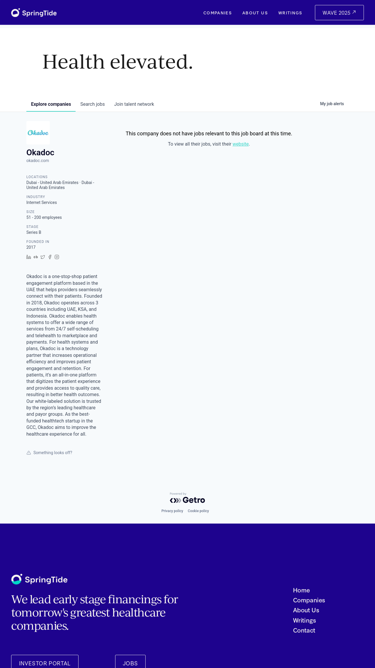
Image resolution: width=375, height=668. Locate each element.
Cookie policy (198, 511)
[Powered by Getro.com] (187, 498)
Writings (290, 12)
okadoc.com (37, 160)
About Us (255, 12)
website (241, 144)
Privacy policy (172, 511)
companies (51, 104)
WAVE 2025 (337, 12)
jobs (92, 104)
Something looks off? (49, 452)
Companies (217, 12)
